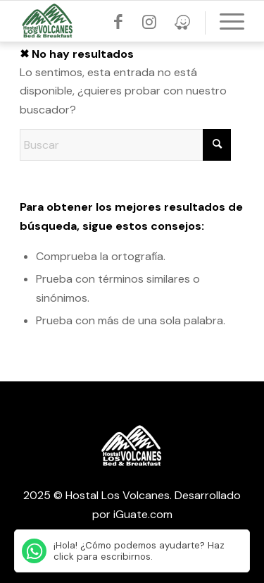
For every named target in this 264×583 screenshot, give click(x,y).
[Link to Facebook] (118, 21)
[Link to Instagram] (149, 21)
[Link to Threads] (182, 21)
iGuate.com (142, 514)
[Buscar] (125, 145)
